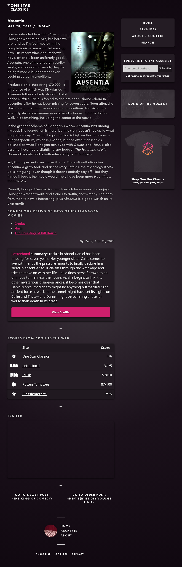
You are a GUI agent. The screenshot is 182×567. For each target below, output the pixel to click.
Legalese (61, 554)
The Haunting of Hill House (36, 232)
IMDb (26, 375)
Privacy (78, 554)
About (66, 535)
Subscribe (165, 68)
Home (66, 526)
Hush (18, 228)
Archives (69, 531)
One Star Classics (35, 356)
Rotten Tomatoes (35, 384)
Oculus (20, 223)
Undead (44, 26)
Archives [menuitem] (147, 29)
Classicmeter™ (34, 394)
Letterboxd (20, 254)
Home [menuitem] (148, 23)
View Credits (61, 312)
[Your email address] (140, 68)
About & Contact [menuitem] (148, 36)
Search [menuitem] (147, 42)
